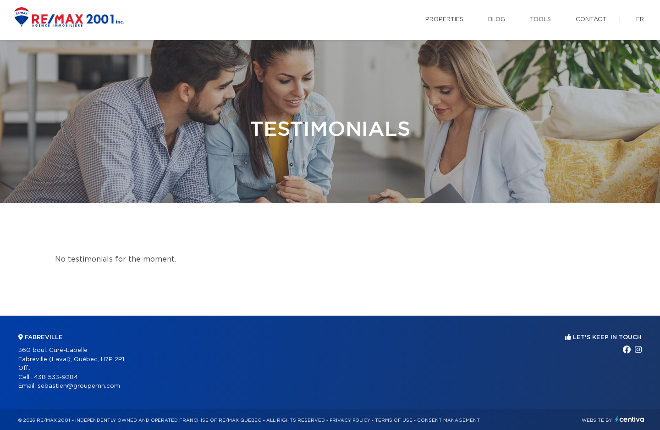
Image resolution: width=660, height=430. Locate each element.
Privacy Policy (350, 420)
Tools (540, 19)
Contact (591, 19)
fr (640, 19)
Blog (496, 19)
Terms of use (393, 420)
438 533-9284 (56, 377)
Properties (444, 19)
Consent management (448, 420)
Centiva (629, 419)
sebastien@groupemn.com (79, 386)
